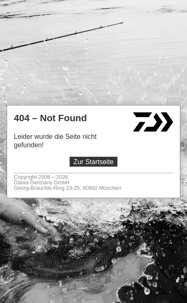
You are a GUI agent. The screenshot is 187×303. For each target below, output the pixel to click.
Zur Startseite (93, 161)
